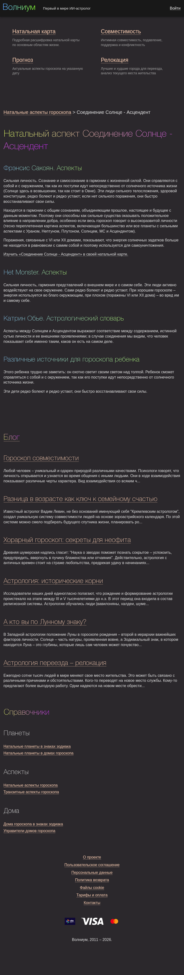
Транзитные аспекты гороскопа (31, 792)
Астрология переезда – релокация (55, 663)
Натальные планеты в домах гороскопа (39, 753)
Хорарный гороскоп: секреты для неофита (67, 540)
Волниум (18, 8)
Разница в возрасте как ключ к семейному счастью (80, 499)
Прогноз (22, 60)
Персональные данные (92, 872)
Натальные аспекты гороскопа (37, 112)
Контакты (92, 903)
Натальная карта (33, 31)
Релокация (114, 60)
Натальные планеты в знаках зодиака (37, 746)
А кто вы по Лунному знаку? (45, 622)
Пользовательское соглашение (92, 865)
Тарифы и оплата (92, 895)
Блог (12, 437)
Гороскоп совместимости (41, 458)
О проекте (92, 857)
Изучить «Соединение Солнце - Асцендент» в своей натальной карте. (66, 254)
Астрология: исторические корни (53, 581)
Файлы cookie (92, 888)
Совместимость (121, 31)
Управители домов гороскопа (29, 831)
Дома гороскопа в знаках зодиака (33, 824)
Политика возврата (92, 880)
